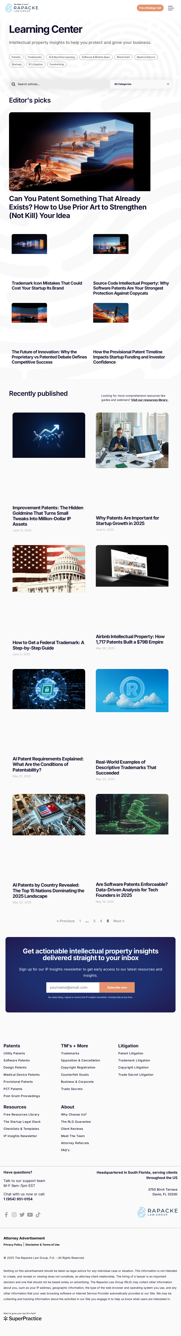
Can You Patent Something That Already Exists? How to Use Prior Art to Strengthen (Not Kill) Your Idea (78, 207)
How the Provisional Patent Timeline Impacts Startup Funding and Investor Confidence (129, 357)
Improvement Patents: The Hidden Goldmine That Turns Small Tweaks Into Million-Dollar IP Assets (48, 516)
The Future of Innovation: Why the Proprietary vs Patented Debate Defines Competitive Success (49, 357)
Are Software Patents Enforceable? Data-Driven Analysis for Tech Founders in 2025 (132, 890)
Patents (16, 57)
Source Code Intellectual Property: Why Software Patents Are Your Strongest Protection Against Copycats (131, 288)
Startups (17, 65)
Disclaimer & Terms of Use (42, 1245)
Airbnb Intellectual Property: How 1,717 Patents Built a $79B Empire (130, 639)
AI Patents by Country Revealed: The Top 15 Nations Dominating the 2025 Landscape (48, 891)
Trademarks (36, 57)
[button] (171, 8)
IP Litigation (37, 65)
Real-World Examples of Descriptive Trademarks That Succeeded (126, 768)
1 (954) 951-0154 (18, 1199)
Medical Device (156, 57)
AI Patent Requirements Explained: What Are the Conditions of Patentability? (48, 765)
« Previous (66, 921)
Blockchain (132, 57)
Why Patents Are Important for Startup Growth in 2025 (127, 520)
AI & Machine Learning (65, 57)
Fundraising (58, 65)
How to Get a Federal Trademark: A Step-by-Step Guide (48, 645)
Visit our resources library (149, 400)
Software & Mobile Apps (102, 57)
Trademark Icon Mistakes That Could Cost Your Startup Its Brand (47, 286)
